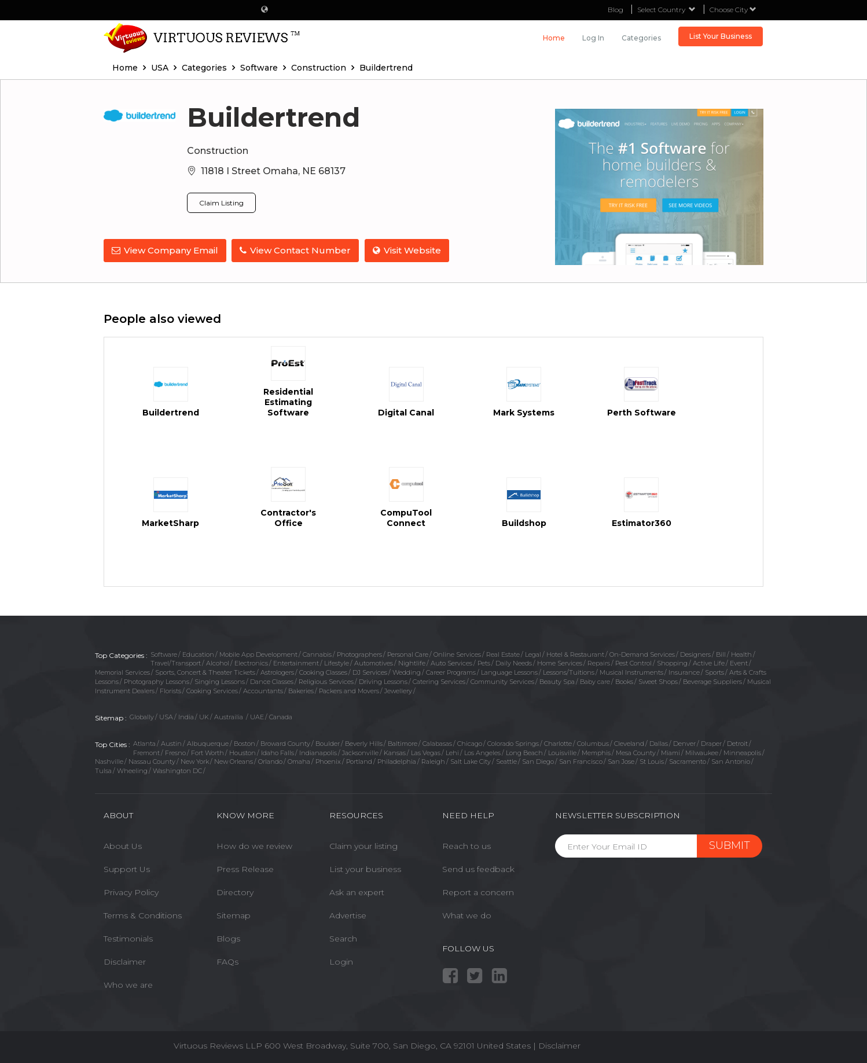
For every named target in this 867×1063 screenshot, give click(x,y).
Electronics (251, 663)
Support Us (127, 869)
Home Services (559, 663)
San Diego (538, 761)
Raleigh (433, 761)
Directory (235, 892)
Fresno (175, 753)
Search (343, 938)
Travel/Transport (175, 663)
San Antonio (730, 761)
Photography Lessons (156, 682)
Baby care (595, 682)
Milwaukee (701, 753)
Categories (641, 38)
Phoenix (328, 761)
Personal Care (407, 654)
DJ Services (369, 672)
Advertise (347, 915)
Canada (280, 717)
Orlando (270, 761)
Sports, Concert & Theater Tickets (205, 672)
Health (741, 654)
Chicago (469, 744)
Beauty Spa (557, 682)
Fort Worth (207, 753)
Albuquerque (208, 744)
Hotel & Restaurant (575, 654)
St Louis (652, 761)
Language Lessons (509, 672)
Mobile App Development (258, 654)
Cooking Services (212, 691)
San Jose (621, 761)
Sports (714, 672)
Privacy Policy (131, 892)
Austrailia (229, 717)
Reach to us (466, 846)
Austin (171, 744)
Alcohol (217, 663)
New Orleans (233, 761)
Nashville (109, 761)
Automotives (373, 663)
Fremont (146, 753)
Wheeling (132, 771)
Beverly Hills (364, 744)
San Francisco (581, 761)
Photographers (359, 654)
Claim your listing (363, 846)
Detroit (737, 744)
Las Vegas (425, 753)
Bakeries (301, 691)
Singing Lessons (219, 682)
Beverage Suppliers (712, 682)
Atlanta (144, 744)
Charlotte (558, 744)
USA (166, 717)
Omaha (299, 761)
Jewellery (398, 691)
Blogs (228, 938)
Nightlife (411, 663)
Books (624, 682)
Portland (359, 761)
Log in (593, 38)
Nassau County (151, 761)
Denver (684, 744)
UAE (257, 717)
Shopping (672, 663)
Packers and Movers (349, 691)
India (186, 717)
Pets (483, 663)
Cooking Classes (323, 672)
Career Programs (451, 672)
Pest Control (633, 663)
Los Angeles (482, 753)
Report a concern (478, 892)
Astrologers (277, 672)
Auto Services (451, 663)
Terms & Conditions (143, 915)
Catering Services (439, 682)
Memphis (596, 753)
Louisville (562, 753)
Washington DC (177, 771)
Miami (670, 753)
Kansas (395, 753)
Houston (242, 753)
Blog (615, 9)
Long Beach (524, 753)
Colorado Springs (513, 744)
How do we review (254, 846)
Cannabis (317, 654)
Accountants (263, 691)
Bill (721, 654)
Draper (711, 744)
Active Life (709, 663)
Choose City (733, 9)
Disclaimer (125, 962)
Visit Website (407, 250)
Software (163, 654)
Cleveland (629, 744)
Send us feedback (478, 869)
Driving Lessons (383, 682)
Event (739, 663)
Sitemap (233, 915)
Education (198, 654)
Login (341, 962)
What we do (466, 915)
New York (195, 761)
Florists (170, 691)
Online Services (457, 654)
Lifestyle (336, 663)
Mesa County (636, 753)
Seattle (506, 761)
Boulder (327, 744)
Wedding (406, 672)
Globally (142, 717)
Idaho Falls (277, 753)
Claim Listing (221, 202)
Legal (533, 654)
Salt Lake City (470, 761)
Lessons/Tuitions (568, 672)
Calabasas (437, 744)
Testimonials (128, 938)
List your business (365, 869)
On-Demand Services (642, 654)
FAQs (227, 962)
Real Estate (503, 654)
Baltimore (402, 744)
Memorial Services (122, 672)
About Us (123, 846)
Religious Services (326, 682)
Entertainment (296, 663)
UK (204, 717)
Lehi (452, 753)
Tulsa (103, 771)
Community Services (502, 682)
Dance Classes (271, 682)
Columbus (593, 744)
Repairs (598, 663)
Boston (244, 744)
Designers (695, 654)
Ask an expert (356, 892)
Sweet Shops (658, 682)
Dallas (658, 744)
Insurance (684, 672)
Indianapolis (318, 753)
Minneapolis (742, 753)
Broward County (285, 744)
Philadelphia (396, 761)
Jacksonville (360, 753)
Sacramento (687, 761)
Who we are (128, 985)
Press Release (245, 869)
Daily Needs (513, 663)
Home (554, 38)
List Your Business (720, 36)
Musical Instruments (631, 672)
